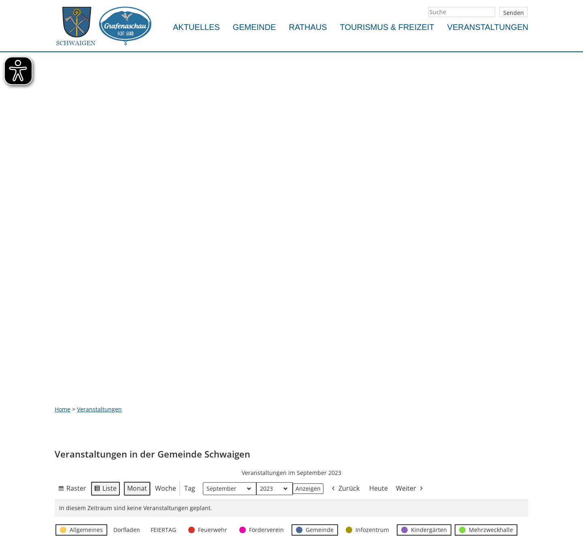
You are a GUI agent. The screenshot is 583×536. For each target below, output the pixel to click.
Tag (189, 312)
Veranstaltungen (487, 27)
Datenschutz (234, 465)
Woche (165, 312)
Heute (378, 312)
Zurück (345, 313)
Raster (72, 314)
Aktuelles (196, 27)
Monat (137, 312)
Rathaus (308, 27)
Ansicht (72, 387)
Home (62, 233)
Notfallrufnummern (243, 440)
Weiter (410, 313)
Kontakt (227, 427)
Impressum (232, 452)
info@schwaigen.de (81, 508)
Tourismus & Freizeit (387, 27)
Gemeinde (254, 27)
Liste (105, 314)
